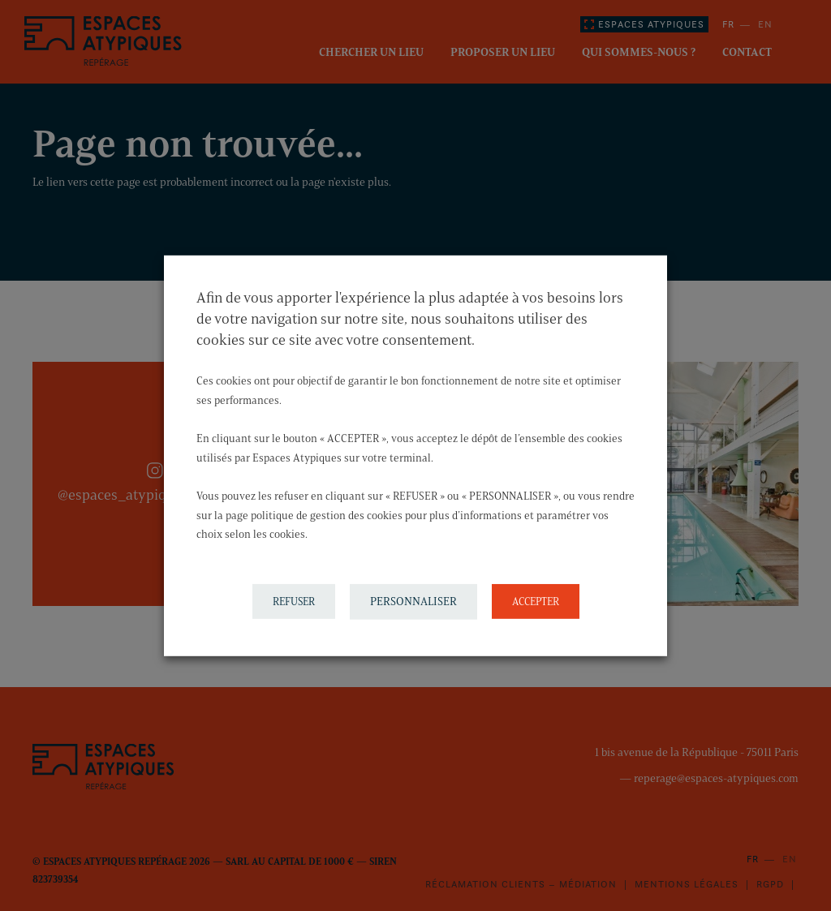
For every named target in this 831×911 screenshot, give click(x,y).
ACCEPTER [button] (535, 601)
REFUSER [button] (294, 601)
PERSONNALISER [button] (413, 601)
